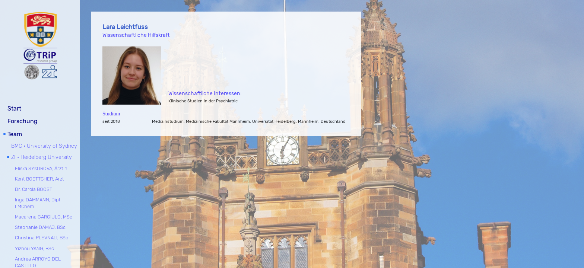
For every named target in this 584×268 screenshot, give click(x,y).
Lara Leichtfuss (125, 27)
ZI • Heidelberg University (41, 156)
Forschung (22, 120)
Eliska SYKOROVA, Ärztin (41, 167)
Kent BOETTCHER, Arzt (39, 178)
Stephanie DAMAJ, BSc (40, 226)
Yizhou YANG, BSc (34, 247)
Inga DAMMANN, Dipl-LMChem (38, 202)
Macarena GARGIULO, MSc (43, 216)
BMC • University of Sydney (44, 145)
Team (14, 133)
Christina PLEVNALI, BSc (41, 237)
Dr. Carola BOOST (33, 188)
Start (14, 107)
